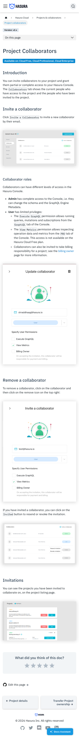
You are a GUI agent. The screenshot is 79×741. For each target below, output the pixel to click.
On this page (13, 37)
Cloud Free (25, 60)
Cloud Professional (43, 60)
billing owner (66, 251)
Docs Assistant (60, 732)
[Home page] (6, 17)
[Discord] (39, 729)
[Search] (73, 6)
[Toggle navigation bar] (5, 6)
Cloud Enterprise (64, 60)
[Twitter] (31, 728)
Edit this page (16, 684)
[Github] (22, 729)
